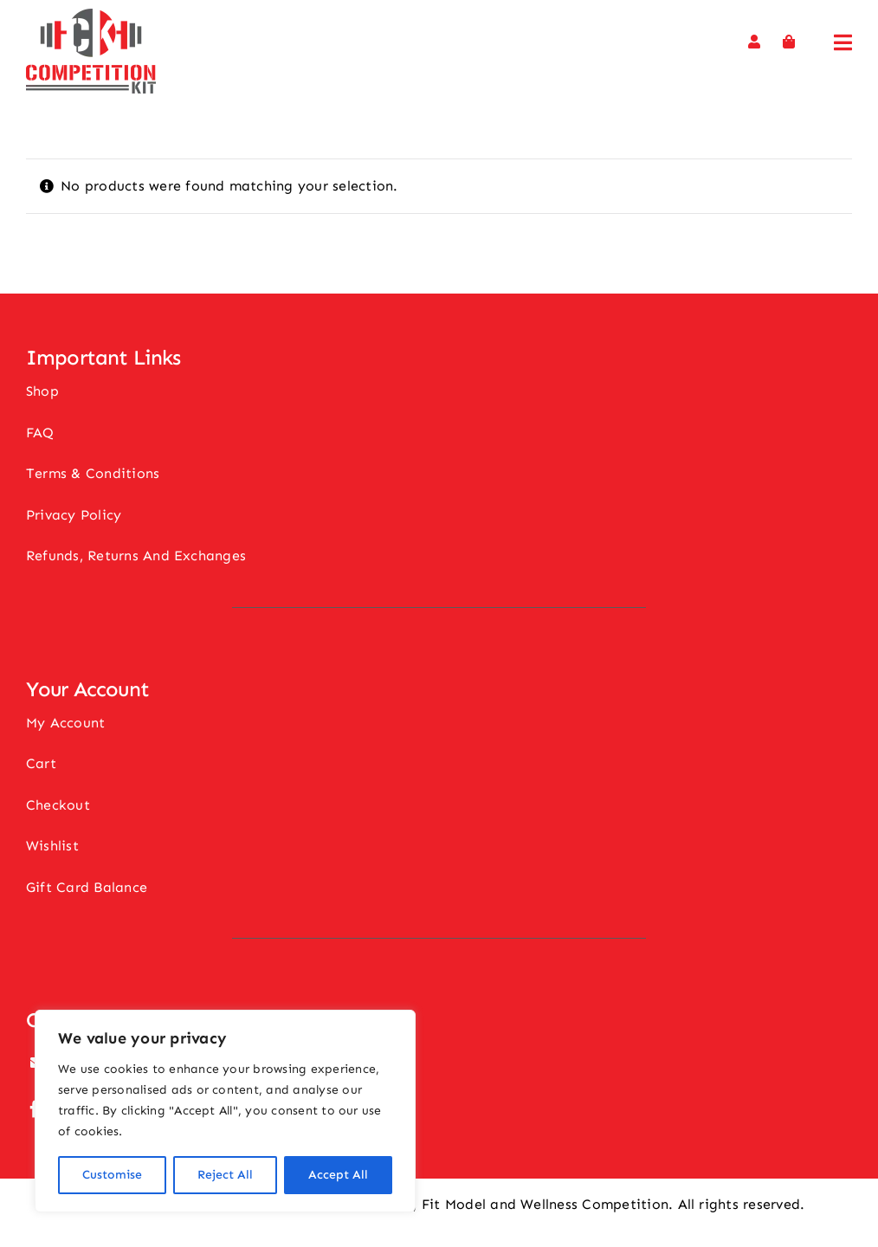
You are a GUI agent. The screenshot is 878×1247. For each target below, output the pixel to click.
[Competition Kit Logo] (91, 15)
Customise (112, 1174)
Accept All (338, 1174)
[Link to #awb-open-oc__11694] (843, 42)
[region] (225, 1111)
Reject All (225, 1174)
